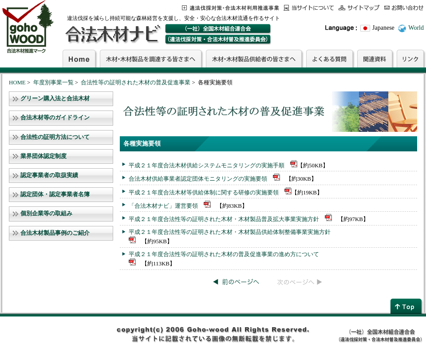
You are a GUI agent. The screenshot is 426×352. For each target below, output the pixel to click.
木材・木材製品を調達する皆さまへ (150, 58)
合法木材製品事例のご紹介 (55, 233)
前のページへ (236, 282)
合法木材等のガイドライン (55, 118)
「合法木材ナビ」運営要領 (163, 205)
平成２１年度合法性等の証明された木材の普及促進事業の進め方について (224, 254)
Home (79, 58)
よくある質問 (329, 58)
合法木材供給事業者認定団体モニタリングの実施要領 (198, 178)
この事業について (230, 7)
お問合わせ (404, 7)
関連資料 (374, 58)
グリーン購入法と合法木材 (55, 98)
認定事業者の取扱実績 (49, 175)
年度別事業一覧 (53, 82)
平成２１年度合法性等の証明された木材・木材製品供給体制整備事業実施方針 (230, 232)
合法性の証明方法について (55, 137)
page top (407, 306)
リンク (410, 58)
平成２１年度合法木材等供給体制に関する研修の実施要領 (204, 192)
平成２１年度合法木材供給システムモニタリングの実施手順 (206, 165)
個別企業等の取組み (46, 213)
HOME (17, 82)
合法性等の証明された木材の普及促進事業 (135, 82)
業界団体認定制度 (43, 156)
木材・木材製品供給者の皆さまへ (254, 58)
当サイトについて (309, 7)
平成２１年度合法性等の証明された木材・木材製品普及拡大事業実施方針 (224, 219)
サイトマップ (359, 7)
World (416, 27)
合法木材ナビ (112, 34)
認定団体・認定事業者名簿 (55, 194)
